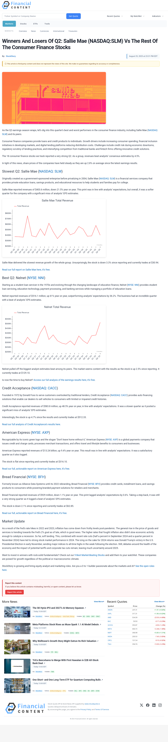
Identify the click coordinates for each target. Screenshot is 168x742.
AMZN (110, 610)
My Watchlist (136, 16)
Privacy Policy (85, 726)
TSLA (109, 644)
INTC (45, 707)
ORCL (110, 640)
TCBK (53, 681)
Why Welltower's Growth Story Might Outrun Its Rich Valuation (66, 649)
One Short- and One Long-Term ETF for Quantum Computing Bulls (64, 691)
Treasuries (72, 31)
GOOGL (74, 640)
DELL (40, 707)
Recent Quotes (113, 16)
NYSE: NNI (36, 278)
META (80, 640)
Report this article (14, 592)
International (58, 31)
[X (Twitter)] (141, 725)
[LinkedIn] (154, 725)
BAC (109, 621)
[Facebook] (147, 725)
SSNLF (55, 622)
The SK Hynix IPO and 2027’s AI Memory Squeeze (59, 608)
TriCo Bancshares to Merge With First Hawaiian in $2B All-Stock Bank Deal (66, 671)
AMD (109, 617)
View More (98, 601)
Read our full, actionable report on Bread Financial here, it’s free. (34, 513)
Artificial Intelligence (57, 617)
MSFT (110, 633)
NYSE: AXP (40, 432)
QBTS (59, 707)
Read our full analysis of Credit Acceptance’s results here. (31, 424)
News (33, 31)
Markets (9, 23)
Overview (23, 31)
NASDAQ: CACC (44, 388)
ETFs (35, 23)
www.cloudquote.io (92, 721)
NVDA (44, 622)
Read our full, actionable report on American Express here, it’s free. (36, 468)
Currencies (44, 31)
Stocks (23, 23)
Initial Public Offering (71, 617)
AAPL (110, 614)
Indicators (156, 16)
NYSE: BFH (36, 477)
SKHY (50, 622)
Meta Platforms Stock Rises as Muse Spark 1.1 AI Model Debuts (67, 631)
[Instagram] (160, 725)
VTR (53, 660)
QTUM (64, 707)
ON (54, 707)
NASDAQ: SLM (50, 171)
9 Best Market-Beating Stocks (90, 555)
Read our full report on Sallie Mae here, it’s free (26, 269)
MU (40, 622)
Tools (47, 23)
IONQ (50, 707)
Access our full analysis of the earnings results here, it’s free (64, 380)
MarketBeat (39, 617)
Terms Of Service (102, 726)
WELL (57, 660)
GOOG (110, 625)
